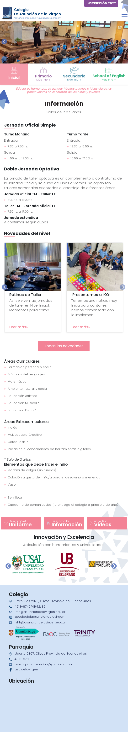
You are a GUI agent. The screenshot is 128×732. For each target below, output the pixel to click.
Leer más (18, 327)
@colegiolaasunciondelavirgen (39, 616)
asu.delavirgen (26, 669)
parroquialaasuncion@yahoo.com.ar (43, 664)
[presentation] (4, 42)
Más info (43, 79)
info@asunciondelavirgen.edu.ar (40, 612)
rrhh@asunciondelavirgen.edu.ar (40, 622)
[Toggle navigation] (124, 16)
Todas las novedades (64, 346)
